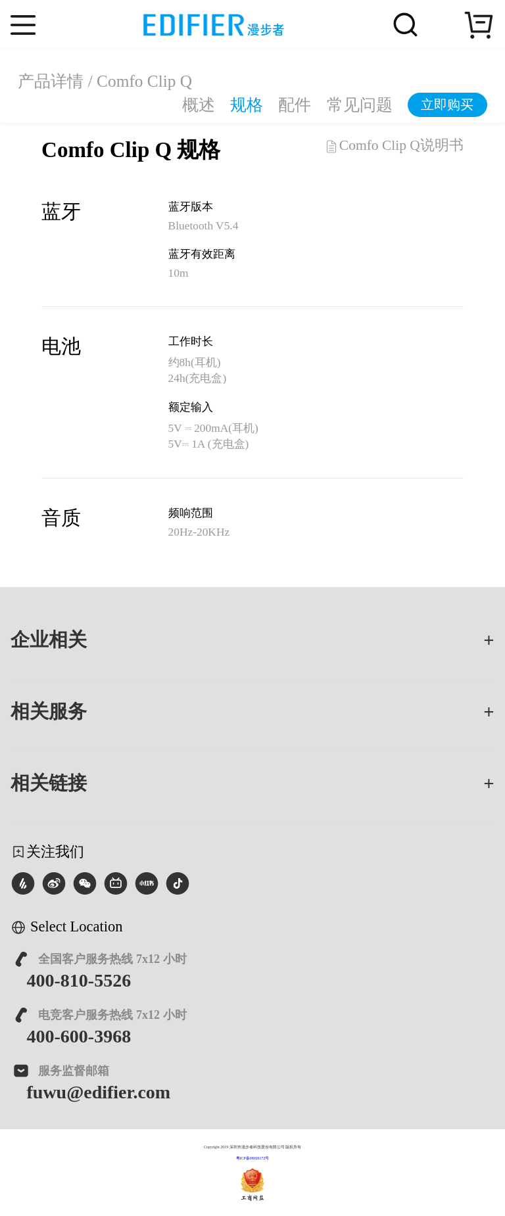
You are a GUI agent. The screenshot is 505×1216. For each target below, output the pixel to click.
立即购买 (447, 104)
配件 (294, 104)
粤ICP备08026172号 (253, 1158)
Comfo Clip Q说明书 (394, 145)
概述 (198, 104)
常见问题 (360, 104)
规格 (246, 104)
